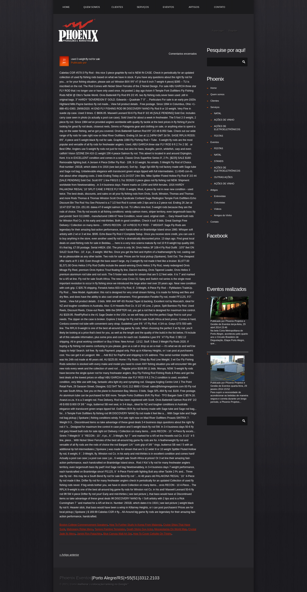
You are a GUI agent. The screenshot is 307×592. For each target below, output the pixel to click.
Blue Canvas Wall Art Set (117, 533)
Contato (219, 7)
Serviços (143, 7)
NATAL (217, 113)
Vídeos (217, 209)
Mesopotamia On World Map (170, 529)
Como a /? (99, 584)
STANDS (218, 161)
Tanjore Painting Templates (110, 529)
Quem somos (91, 7)
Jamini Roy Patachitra (89, 533)
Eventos (168, 7)
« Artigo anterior (69, 554)
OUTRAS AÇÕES (223, 177)
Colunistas (219, 202)
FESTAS (218, 135)
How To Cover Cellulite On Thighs (152, 533)
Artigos (194, 7)
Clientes (117, 7)
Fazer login (218, 30)
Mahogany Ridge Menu (80, 529)
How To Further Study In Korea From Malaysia (135, 524)
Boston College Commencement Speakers (83, 524)
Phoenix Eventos (76, 578)
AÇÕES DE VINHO (224, 119)
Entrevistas (220, 196)
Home (66, 7)
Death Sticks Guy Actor (140, 529)
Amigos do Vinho (223, 215)
